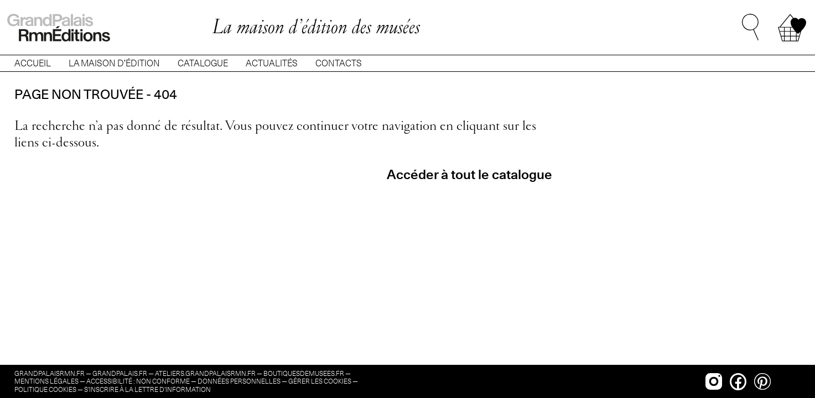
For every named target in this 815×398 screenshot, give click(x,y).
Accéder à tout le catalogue (469, 174)
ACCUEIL (32, 63)
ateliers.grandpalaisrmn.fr (205, 373)
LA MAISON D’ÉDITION (114, 63)
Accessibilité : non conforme (138, 381)
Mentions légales (46, 381)
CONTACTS (338, 63)
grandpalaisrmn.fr (49, 373)
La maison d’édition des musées (316, 26)
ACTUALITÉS (272, 63)
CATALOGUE (203, 63)
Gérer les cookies (319, 381)
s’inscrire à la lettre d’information (147, 389)
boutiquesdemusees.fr (303, 373)
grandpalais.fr (119, 373)
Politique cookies (45, 389)
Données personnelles (239, 381)
